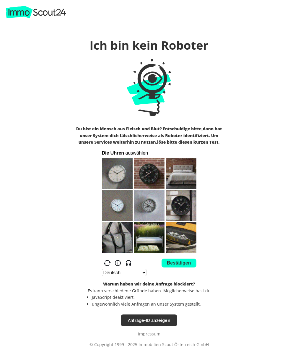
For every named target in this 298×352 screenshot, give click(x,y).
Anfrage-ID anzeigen (149, 320)
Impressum (149, 334)
